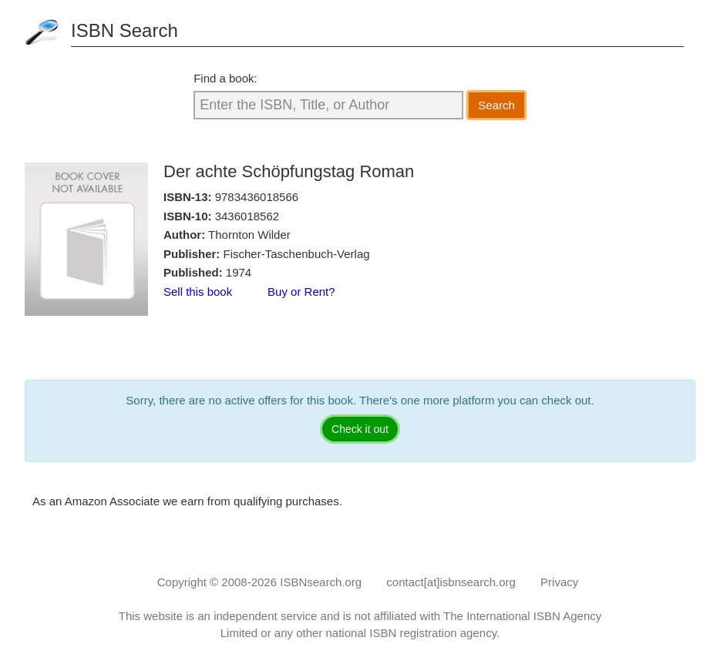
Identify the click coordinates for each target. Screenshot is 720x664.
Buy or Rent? (301, 291)
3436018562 (247, 216)
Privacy (559, 582)
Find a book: (225, 78)
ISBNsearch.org (321, 582)
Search (496, 105)
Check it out (360, 429)
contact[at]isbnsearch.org (451, 582)
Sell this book (197, 291)
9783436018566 (256, 196)
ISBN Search (124, 30)
